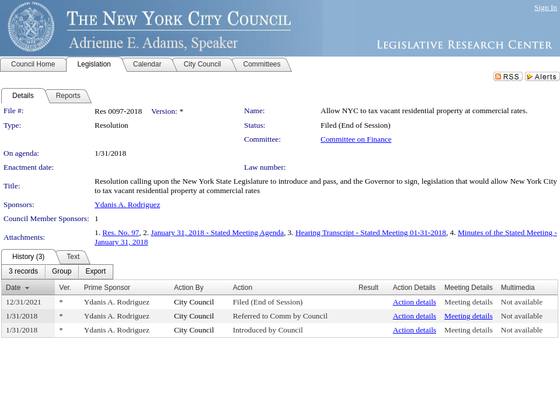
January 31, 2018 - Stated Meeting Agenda (217, 232)
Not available (521, 302)
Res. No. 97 (120, 232)
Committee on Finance (356, 139)
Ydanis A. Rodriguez (127, 204)
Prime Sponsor (107, 288)
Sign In (545, 7)
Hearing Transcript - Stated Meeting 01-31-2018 (370, 232)
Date (13, 288)
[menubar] (57, 271)
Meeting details (468, 302)
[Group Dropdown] (61, 272)
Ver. (65, 288)
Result (368, 288)
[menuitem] (23, 272)
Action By (189, 288)
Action (242, 288)
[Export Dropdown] (95, 272)
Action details (414, 302)
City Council (194, 302)
